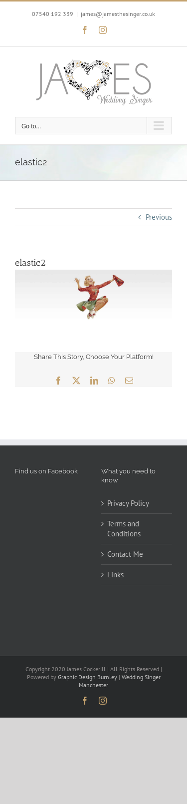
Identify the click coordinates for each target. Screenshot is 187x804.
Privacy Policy (128, 503)
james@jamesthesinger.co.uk (118, 13)
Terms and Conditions (124, 528)
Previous (159, 217)
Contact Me (125, 554)
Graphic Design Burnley (87, 677)
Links (115, 574)
